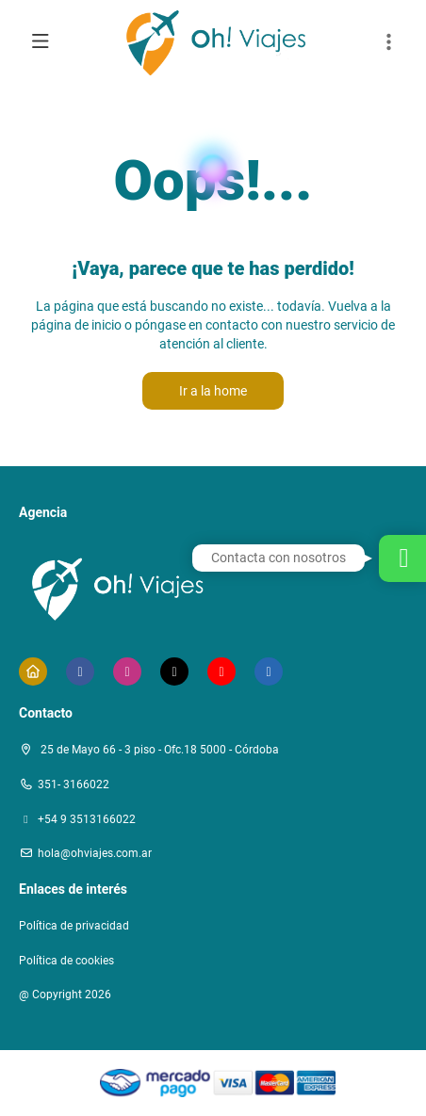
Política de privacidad (74, 925)
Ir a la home (213, 390)
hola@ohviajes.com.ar (95, 853)
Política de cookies (66, 960)
